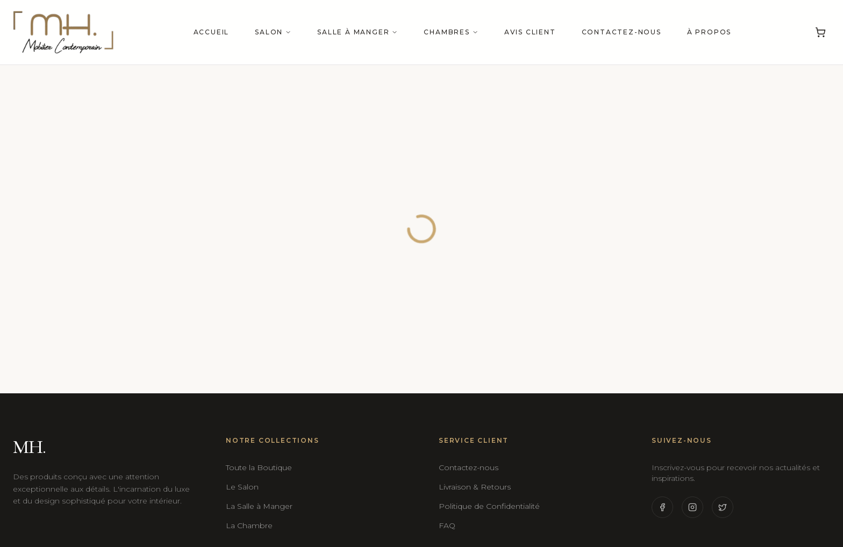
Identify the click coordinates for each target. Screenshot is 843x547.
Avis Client (530, 32)
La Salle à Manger (259, 506)
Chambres (451, 32)
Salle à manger (357, 32)
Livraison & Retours (475, 487)
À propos (709, 32)
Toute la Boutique (259, 467)
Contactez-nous (621, 32)
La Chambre (249, 525)
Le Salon (242, 487)
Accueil (212, 32)
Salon (273, 32)
